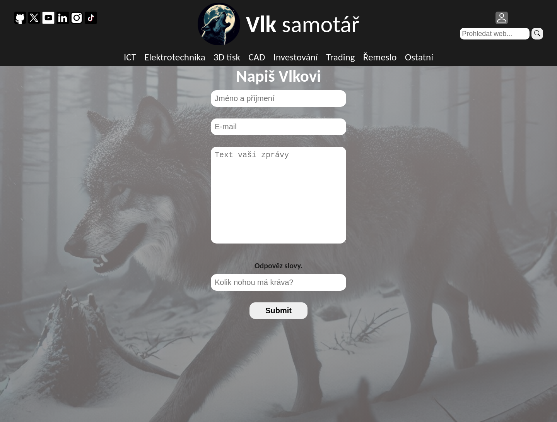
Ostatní (419, 57)
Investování (295, 57)
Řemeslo (380, 57)
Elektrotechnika (174, 57)
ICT (130, 57)
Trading (340, 57)
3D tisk (227, 57)
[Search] (495, 33)
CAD (256, 57)
